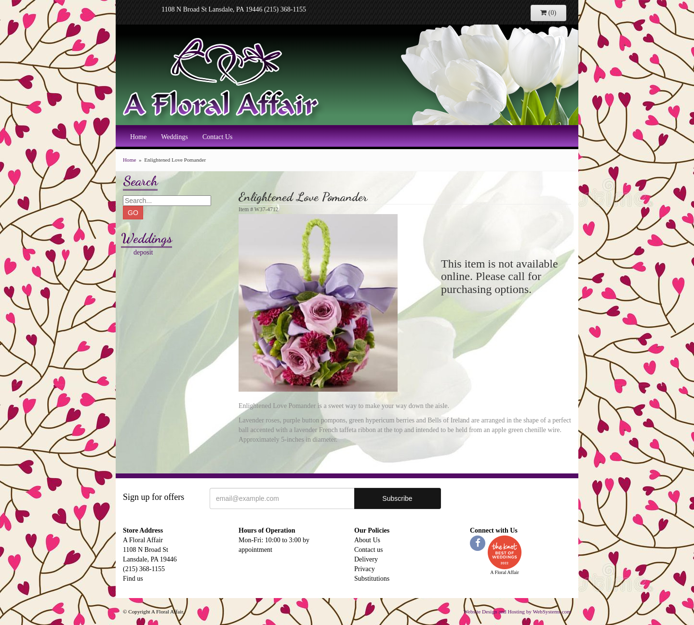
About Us (367, 540)
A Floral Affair (224, 79)
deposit (143, 252)
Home (138, 136)
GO (133, 213)
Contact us (368, 549)
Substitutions (371, 578)
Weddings (174, 136)
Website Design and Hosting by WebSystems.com (517, 611)
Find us (133, 578)
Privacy (364, 569)
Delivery (366, 559)
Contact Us (217, 136)
